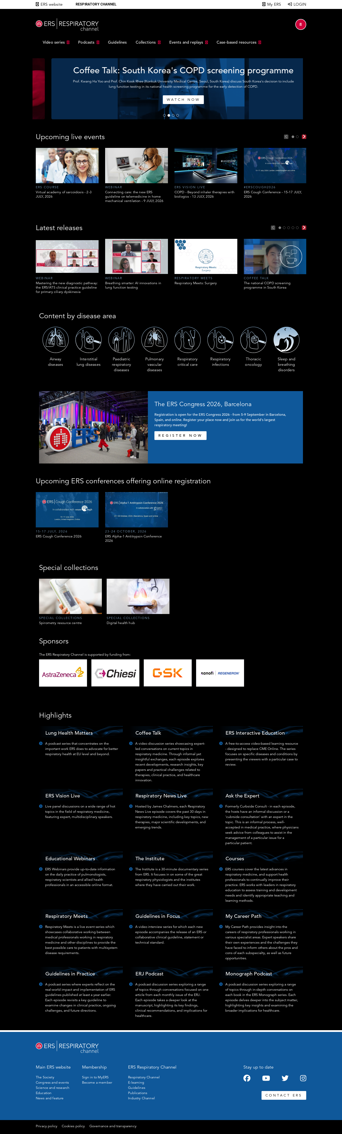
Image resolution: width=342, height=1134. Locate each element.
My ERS (274, 4)
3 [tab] (173, 115)
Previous (286, 137)
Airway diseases (55, 362)
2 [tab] (169, 115)
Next (304, 137)
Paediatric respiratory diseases (121, 364)
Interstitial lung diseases (89, 362)
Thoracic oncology (253, 362)
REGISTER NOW (180, 435)
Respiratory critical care (187, 362)
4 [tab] (177, 115)
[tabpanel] (145, 88)
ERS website (52, 4)
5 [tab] (297, 228)
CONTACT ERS (283, 1095)
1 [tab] (164, 115)
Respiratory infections (220, 362)
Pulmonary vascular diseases (154, 364)
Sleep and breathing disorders (286, 364)
